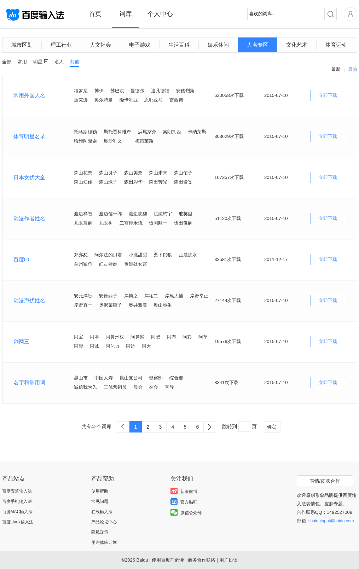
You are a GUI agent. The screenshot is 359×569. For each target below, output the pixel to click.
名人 (59, 61)
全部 (6, 61)
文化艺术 (296, 45)
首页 (95, 13)
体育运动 (336, 45)
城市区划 (22, 45)
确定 (271, 426)
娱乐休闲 (218, 45)
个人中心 (160, 13)
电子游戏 (139, 45)
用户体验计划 (104, 542)
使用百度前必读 (168, 560)
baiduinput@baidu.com (332, 520)
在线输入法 (101, 511)
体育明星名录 (29, 136)
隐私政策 (99, 532)
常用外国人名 (29, 95)
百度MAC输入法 (17, 511)
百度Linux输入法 (18, 521)
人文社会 (100, 45)
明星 (37, 61)
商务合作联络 (201, 560)
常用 (22, 61)
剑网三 (21, 341)
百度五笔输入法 (17, 491)
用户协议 (228, 560)
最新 (336, 69)
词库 (125, 13)
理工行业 (61, 45)
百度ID (21, 259)
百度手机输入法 (17, 501)
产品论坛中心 (104, 521)
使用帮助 (99, 491)
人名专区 (257, 45)
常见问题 (99, 501)
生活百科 (179, 45)
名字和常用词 (29, 382)
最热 (352, 69)
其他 (74, 61)
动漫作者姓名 (29, 218)
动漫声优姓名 (29, 300)
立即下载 (328, 95)
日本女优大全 (29, 177)
